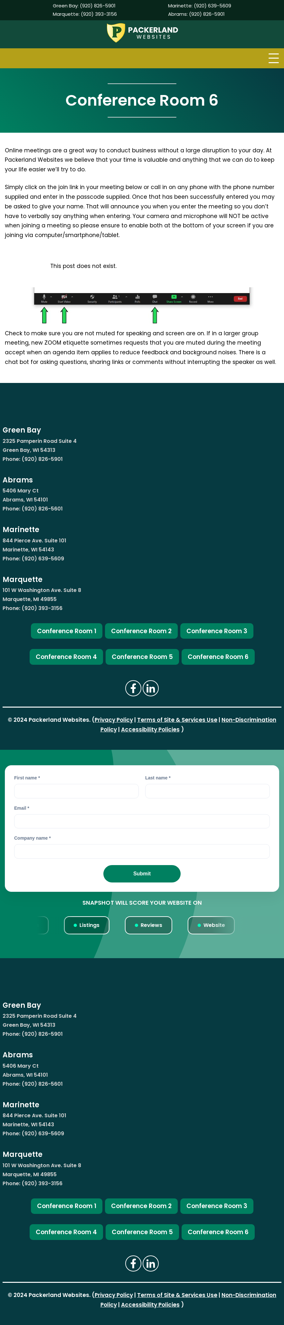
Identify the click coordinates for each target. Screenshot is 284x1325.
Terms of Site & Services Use (177, 720)
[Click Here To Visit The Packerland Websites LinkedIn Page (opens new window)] (151, 688)
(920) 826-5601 (42, 508)
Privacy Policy (114, 720)
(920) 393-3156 (99, 14)
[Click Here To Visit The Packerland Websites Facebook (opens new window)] (133, 688)
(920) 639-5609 (212, 5)
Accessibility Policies (150, 729)
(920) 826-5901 (98, 5)
